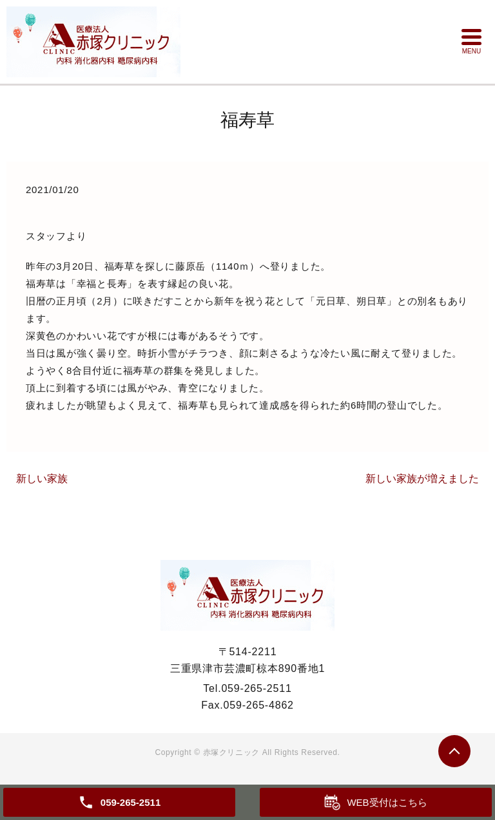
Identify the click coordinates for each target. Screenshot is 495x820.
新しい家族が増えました (422, 478)
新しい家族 (42, 478)
